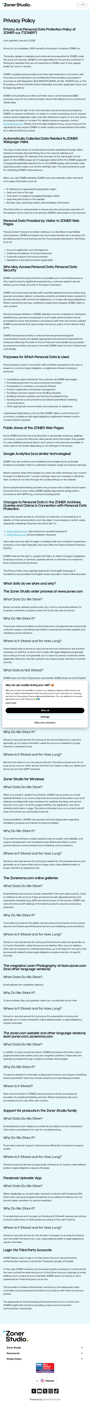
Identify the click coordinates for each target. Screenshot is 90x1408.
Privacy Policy (14, 1359)
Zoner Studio (14, 1348)
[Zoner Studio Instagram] (50, 1391)
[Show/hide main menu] (82, 4)
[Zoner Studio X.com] (45, 1391)
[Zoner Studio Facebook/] (34, 1391)
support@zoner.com (17, 531)
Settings (45, 717)
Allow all (45, 710)
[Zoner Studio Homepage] (16, 5)
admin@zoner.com (13, 124)
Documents (13, 1353)
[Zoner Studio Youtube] (39, 1391)
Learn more (11, 703)
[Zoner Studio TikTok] (56, 1391)
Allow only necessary (45, 722)
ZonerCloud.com (51, 1399)
